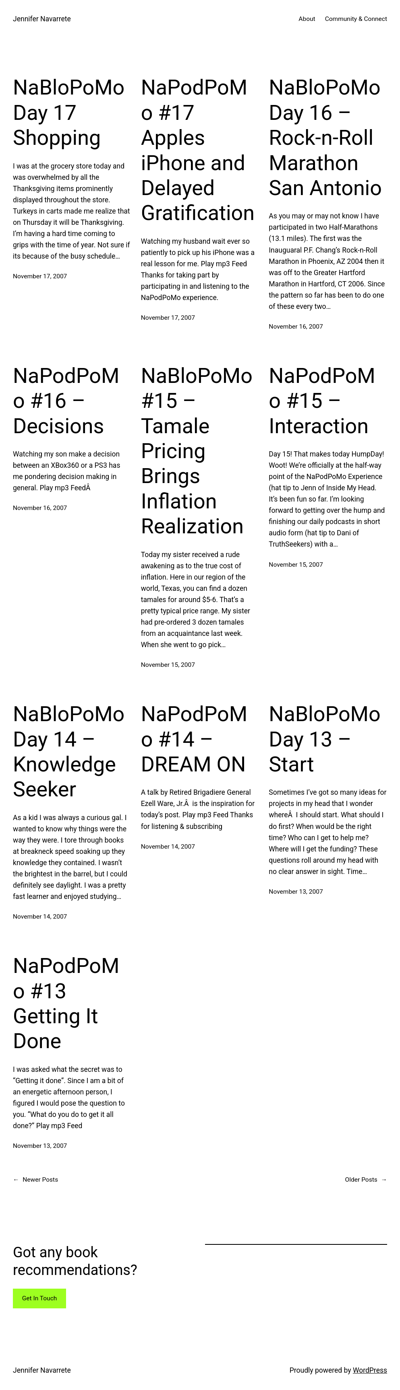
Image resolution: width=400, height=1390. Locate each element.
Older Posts (366, 1180)
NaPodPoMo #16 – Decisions (66, 401)
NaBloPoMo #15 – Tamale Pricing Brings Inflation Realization (197, 451)
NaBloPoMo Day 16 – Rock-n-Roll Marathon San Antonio (325, 137)
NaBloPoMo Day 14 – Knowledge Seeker (68, 752)
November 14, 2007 (40, 916)
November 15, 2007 (168, 664)
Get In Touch (39, 1298)
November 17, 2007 (40, 276)
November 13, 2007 (296, 891)
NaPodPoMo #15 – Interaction (322, 401)
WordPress (370, 1370)
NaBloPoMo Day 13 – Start (324, 739)
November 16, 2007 (296, 326)
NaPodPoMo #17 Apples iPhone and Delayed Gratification (198, 150)
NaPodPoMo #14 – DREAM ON (194, 739)
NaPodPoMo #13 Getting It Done (66, 1003)
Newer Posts (35, 1180)
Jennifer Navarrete (42, 19)
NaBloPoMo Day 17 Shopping (68, 112)
